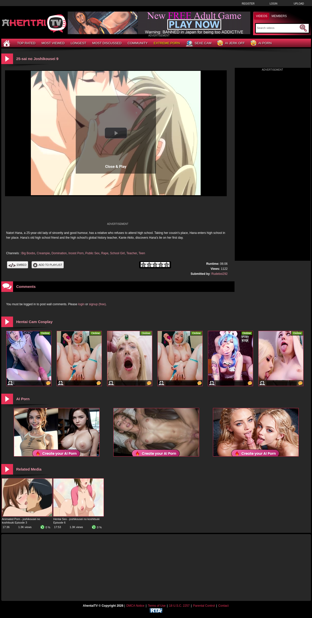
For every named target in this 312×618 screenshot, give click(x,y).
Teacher (131, 253)
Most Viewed (52, 43)
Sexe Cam (198, 43)
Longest (78, 43)
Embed (18, 264)
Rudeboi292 (219, 274)
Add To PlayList (47, 264)
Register (248, 3)
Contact (223, 605)
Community (138, 43)
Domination (59, 253)
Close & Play (115, 166)
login (81, 304)
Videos (261, 16)
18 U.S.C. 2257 (179, 605)
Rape (104, 253)
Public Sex (92, 253)
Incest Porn (76, 253)
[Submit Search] (303, 28)
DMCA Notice (135, 605)
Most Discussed (107, 43)
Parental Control (204, 605)
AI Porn (261, 43)
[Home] (7, 43)
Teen (141, 253)
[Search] (278, 28)
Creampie (43, 253)
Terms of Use (157, 605)
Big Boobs (28, 253)
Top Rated (26, 43)
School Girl (117, 253)
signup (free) (97, 304)
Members (279, 16)
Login (273, 3)
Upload (299, 3)
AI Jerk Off (231, 43)
